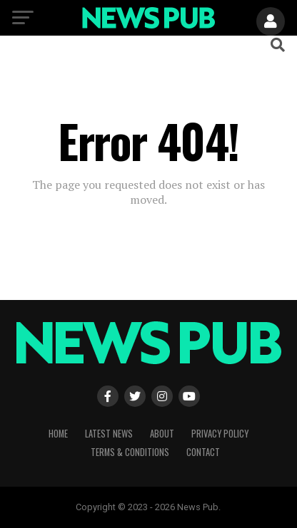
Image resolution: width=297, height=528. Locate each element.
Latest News (109, 433)
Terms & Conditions (130, 452)
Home (58, 433)
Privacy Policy (219, 433)
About (162, 433)
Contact (203, 452)
